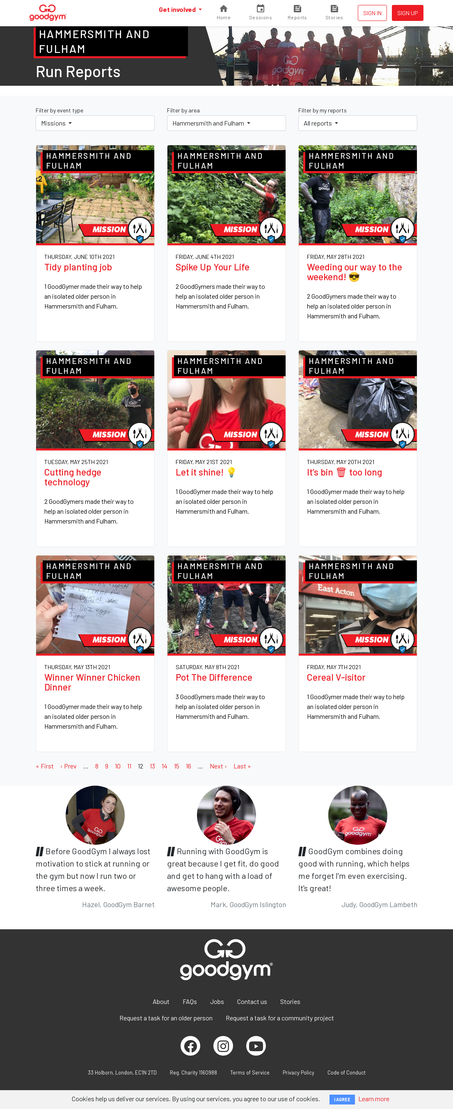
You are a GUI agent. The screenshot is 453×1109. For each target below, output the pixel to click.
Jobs (217, 1001)
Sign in (372, 12)
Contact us (252, 1001)
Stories (290, 1001)
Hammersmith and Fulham (208, 123)
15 (176, 766)
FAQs (190, 1001)
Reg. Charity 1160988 (193, 1072)
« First (45, 766)
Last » (242, 766)
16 (188, 766)
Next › (218, 766)
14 (164, 766)
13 (152, 766)
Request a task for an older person (166, 1018)
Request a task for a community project (280, 1018)
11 (129, 766)
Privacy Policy (298, 1072)
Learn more (373, 1098)
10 (118, 766)
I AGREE (342, 1099)
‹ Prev (68, 766)
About (161, 1001)
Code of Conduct (346, 1072)
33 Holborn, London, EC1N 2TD (122, 1072)
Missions (54, 123)
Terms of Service (250, 1072)
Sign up (407, 12)
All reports (318, 123)
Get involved (178, 9)
